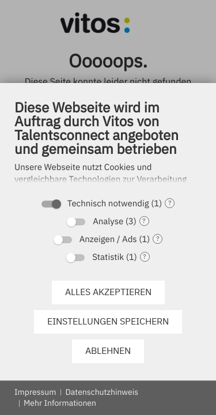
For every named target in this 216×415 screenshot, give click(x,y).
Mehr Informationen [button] (60, 403)
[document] (108, 144)
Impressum (35, 392)
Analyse (108, 221)
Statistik (108, 257)
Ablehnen (108, 350)
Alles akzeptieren (108, 291)
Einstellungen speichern (108, 321)
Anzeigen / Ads (108, 239)
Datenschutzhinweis (101, 392)
